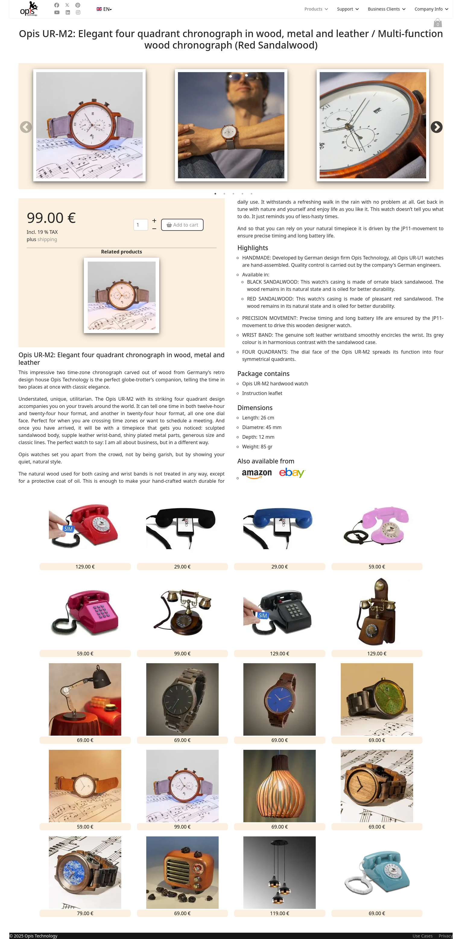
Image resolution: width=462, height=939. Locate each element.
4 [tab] (243, 203)
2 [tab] (225, 203)
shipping (47, 247)
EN (104, 9)
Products (313, 9)
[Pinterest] (77, 5)
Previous (26, 131)
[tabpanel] (89, 130)
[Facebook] (56, 5)
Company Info (429, 9)
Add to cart (182, 233)
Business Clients (384, 9)
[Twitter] (67, 5)
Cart (437, 24)
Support (345, 9)
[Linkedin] (68, 12)
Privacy (446, 936)
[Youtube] (57, 12)
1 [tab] (216, 203)
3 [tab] (234, 203)
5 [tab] (252, 203)
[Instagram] (78, 12)
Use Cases (423, 936)
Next (436, 131)
